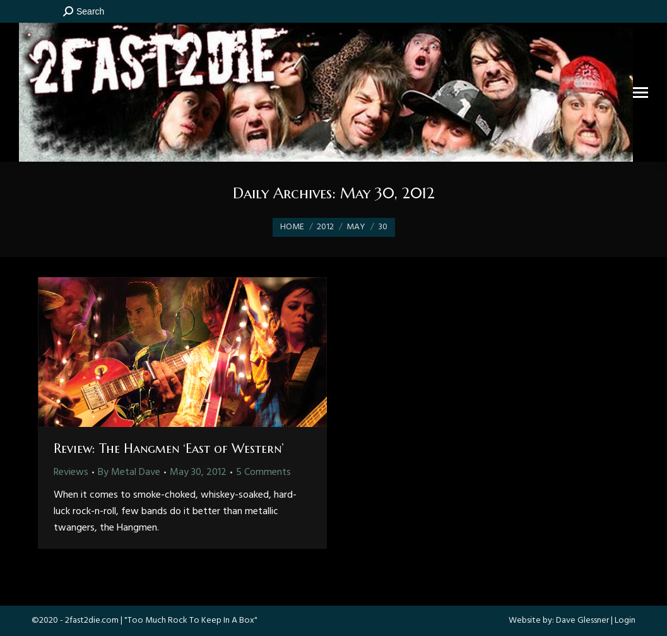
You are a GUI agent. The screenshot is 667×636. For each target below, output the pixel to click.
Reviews (71, 472)
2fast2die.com (92, 620)
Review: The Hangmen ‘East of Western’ (169, 449)
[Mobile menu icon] (640, 92)
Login (625, 620)
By (129, 472)
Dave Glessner (582, 620)
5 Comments (263, 472)
